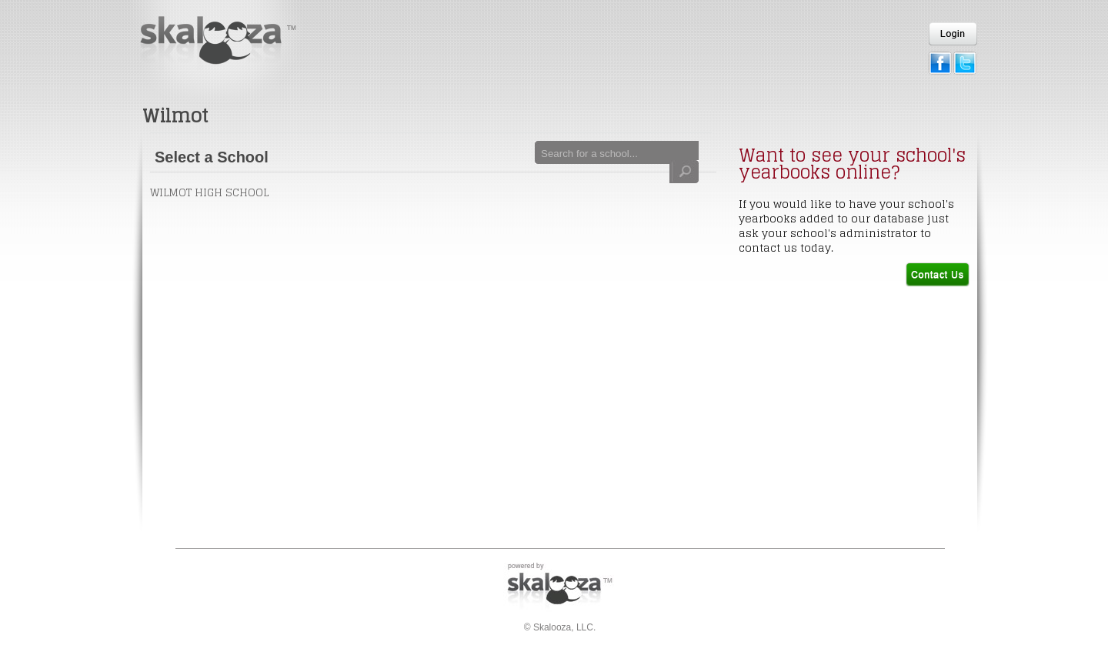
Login (953, 33)
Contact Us (938, 274)
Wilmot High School (209, 192)
